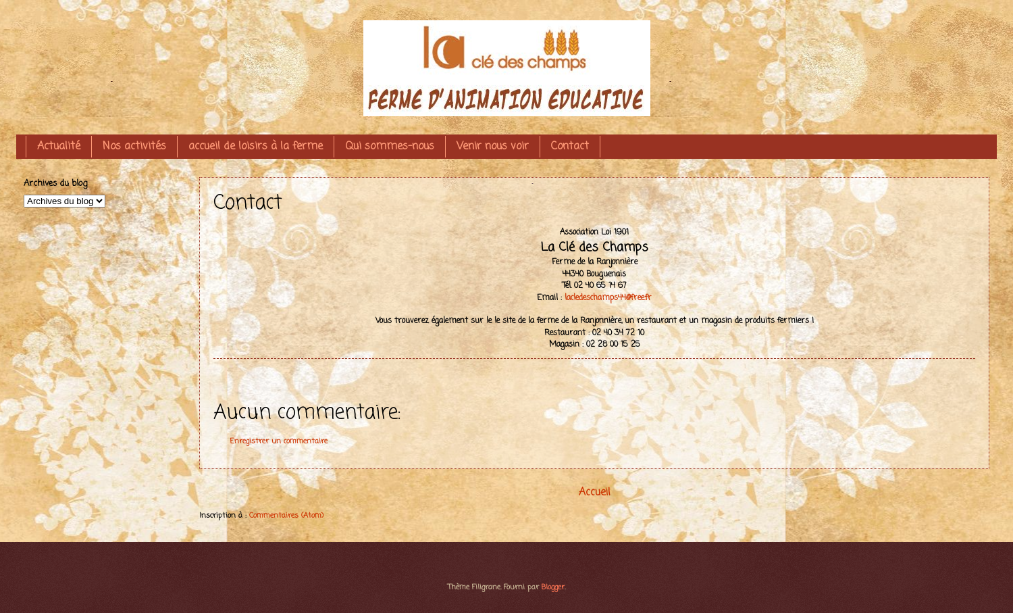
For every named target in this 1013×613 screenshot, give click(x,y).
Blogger (553, 587)
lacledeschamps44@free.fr (608, 298)
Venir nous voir (493, 147)
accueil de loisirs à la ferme (255, 147)
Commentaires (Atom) (286, 515)
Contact (570, 147)
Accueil (595, 493)
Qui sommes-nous (389, 147)
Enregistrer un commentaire (279, 441)
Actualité (58, 147)
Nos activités (134, 147)
